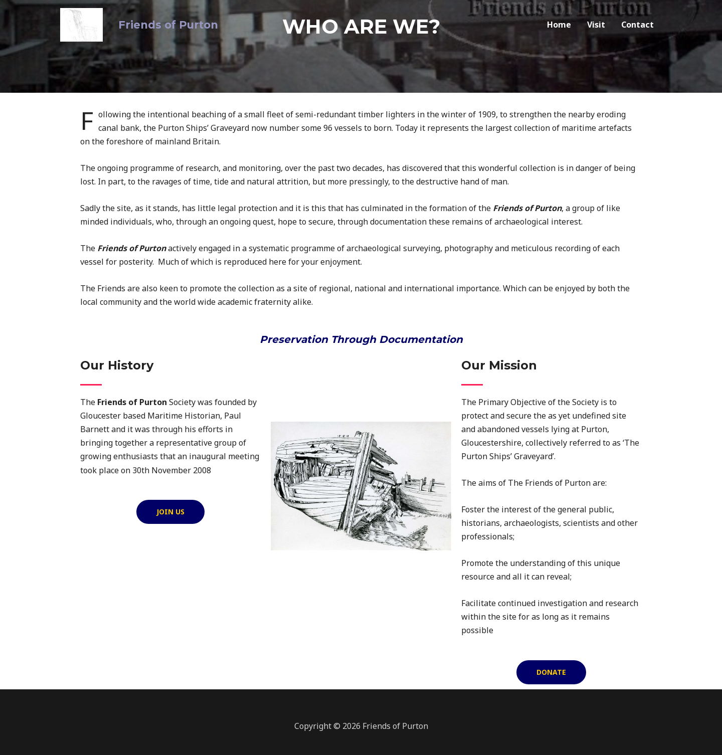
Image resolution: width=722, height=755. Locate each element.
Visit (596, 22)
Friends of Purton (158, 22)
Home (559, 22)
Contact (637, 22)
